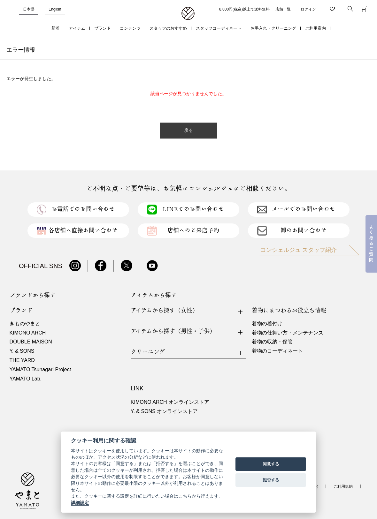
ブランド (102, 28)
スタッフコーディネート (219, 28)
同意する (271, 464)
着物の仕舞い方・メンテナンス (287, 332)
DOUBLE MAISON (31, 341)
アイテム (77, 28)
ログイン (308, 9)
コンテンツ (130, 28)
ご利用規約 (343, 486)
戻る (188, 130)
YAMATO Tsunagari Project (40, 369)
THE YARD (22, 360)
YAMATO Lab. (26, 378)
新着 (55, 28)
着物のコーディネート (277, 351)
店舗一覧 (283, 9)
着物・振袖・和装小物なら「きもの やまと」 (188, 13)
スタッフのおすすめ (168, 28)
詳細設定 (80, 502)
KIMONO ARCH (28, 332)
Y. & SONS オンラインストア (164, 411)
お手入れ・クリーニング (273, 28)
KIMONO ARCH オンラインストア (170, 402)
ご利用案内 (315, 28)
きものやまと (25, 323)
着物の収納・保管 (272, 341)
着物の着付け (267, 323)
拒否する (271, 480)
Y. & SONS (22, 351)
